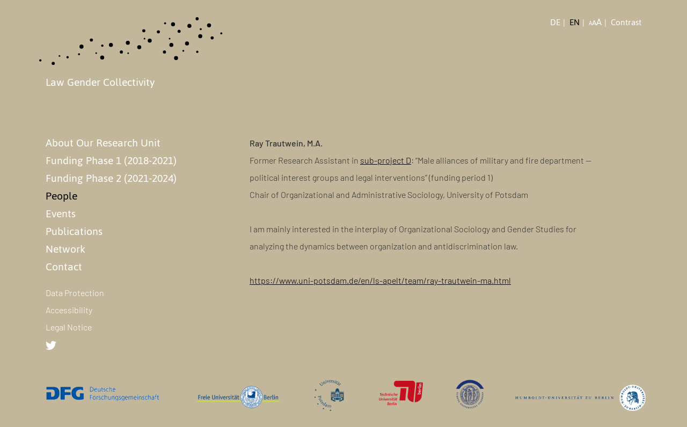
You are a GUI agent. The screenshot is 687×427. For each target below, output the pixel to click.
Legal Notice (69, 327)
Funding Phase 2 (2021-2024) (111, 178)
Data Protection (75, 293)
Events (61, 213)
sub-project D (385, 160)
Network (65, 249)
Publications (74, 231)
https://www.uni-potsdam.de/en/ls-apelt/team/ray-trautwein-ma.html (380, 280)
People (61, 196)
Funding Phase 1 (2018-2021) (111, 160)
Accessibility (69, 310)
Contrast (626, 22)
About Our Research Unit (103, 142)
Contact (64, 266)
